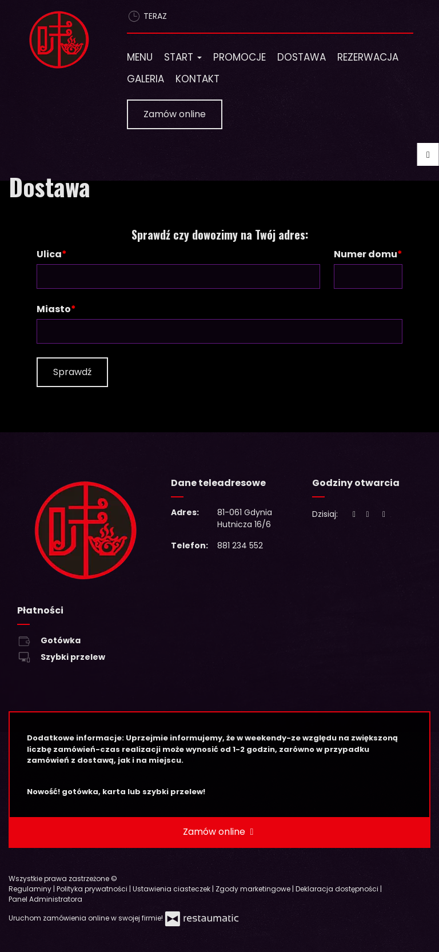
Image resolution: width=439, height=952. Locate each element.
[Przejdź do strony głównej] (59, 39)
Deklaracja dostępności (338, 889)
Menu (140, 57)
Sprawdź (72, 372)
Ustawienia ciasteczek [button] (172, 889)
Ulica (49, 254)
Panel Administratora (45, 899)
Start (183, 57)
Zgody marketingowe (253, 889)
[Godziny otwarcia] (384, 514)
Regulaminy (31, 889)
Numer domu (365, 254)
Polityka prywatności (93, 889)
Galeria (145, 79)
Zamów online (174, 114)
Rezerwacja (367, 57)
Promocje (239, 57)
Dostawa (301, 57)
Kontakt (197, 79)
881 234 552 (240, 545)
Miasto (54, 309)
